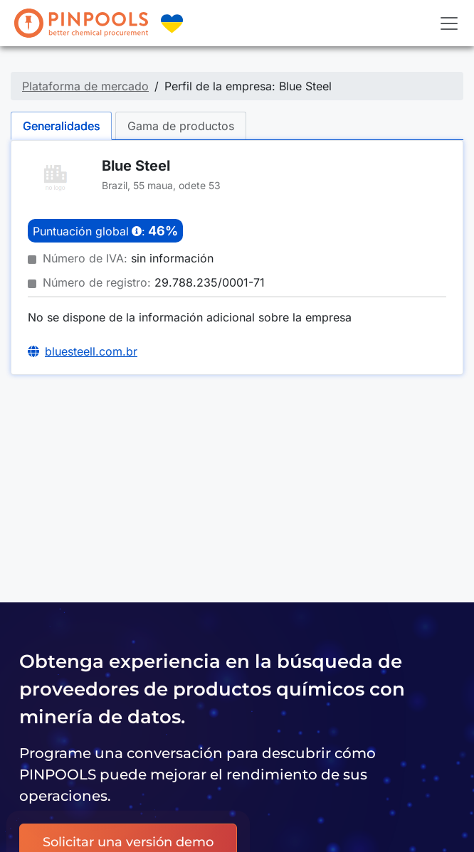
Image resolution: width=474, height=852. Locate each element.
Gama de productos (180, 126)
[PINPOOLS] (81, 23)
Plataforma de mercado (85, 86)
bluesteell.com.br (91, 351)
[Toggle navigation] (449, 23)
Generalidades (61, 126)
